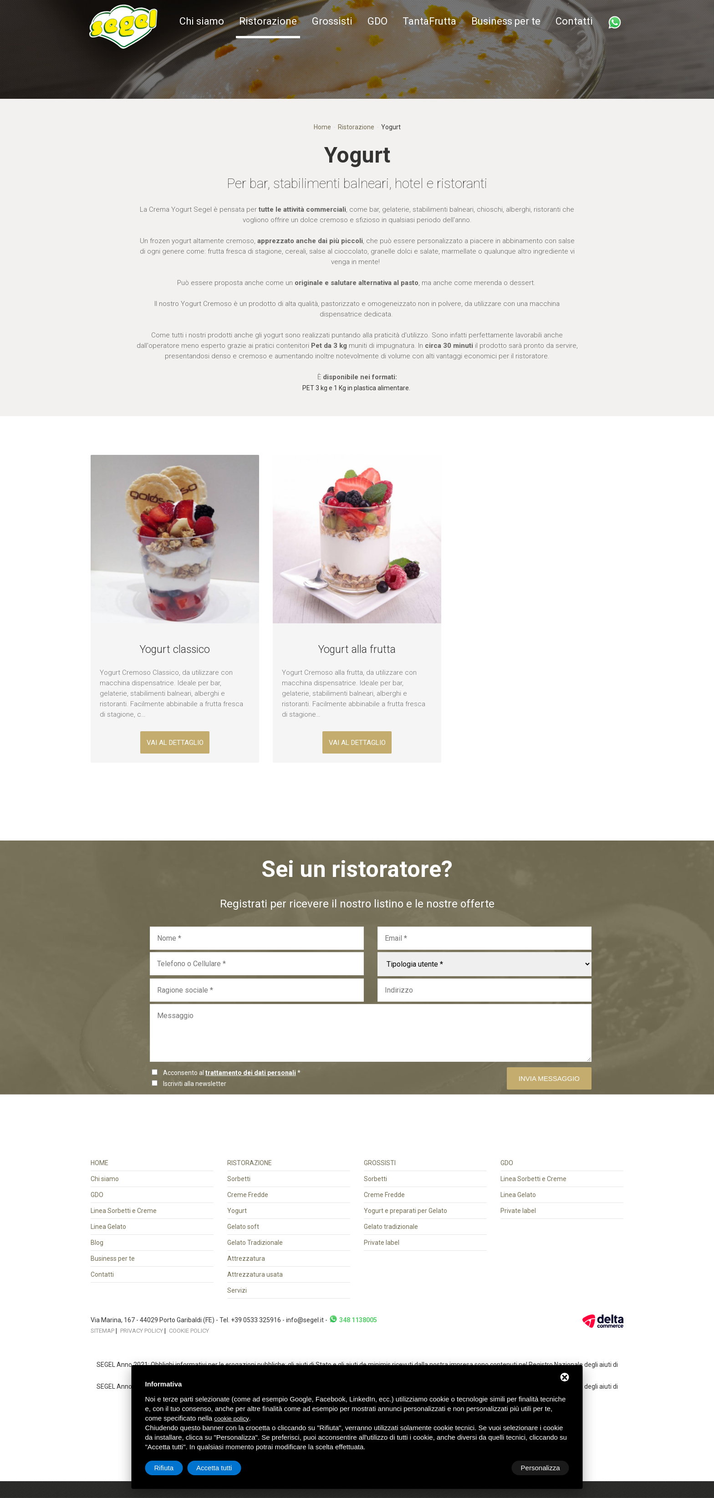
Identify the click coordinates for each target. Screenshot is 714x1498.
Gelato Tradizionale (255, 1242)
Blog (97, 1242)
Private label (381, 1242)
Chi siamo (201, 21)
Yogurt (237, 1210)
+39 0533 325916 (256, 1320)
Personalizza (174, 1468)
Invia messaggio (549, 1078)
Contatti (574, 21)
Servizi (237, 1290)
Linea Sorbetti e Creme (124, 1210)
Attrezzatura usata (255, 1274)
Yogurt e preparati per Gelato (405, 1210)
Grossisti (332, 21)
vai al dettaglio (175, 743)
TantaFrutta (429, 21)
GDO (377, 21)
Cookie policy (189, 1330)
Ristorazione (268, 21)
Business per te (506, 21)
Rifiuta (492, 1468)
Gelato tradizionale (391, 1226)
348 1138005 (353, 1320)
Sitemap (102, 1330)
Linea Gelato (108, 1226)
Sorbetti (238, 1178)
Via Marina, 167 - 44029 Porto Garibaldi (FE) (153, 1320)
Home (322, 127)
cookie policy (231, 1418)
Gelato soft (243, 1226)
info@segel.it (305, 1320)
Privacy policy (141, 1330)
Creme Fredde (247, 1194)
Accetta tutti (542, 1468)
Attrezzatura (246, 1258)
